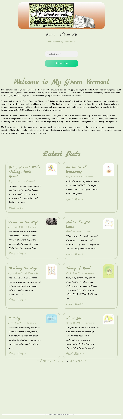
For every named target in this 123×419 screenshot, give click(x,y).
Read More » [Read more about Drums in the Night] (17, 254)
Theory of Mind (78, 268)
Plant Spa (74, 318)
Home (50, 34)
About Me (69, 34)
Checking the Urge (23, 268)
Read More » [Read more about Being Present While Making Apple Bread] (17, 208)
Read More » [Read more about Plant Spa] (75, 354)
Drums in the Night (24, 222)
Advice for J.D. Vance (78, 224)
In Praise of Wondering (76, 169)
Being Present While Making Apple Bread (24, 172)
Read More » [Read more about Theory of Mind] (75, 304)
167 (72, 361)
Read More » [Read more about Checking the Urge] (17, 300)
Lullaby (14, 318)
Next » (81, 361)
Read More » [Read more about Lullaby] (17, 354)
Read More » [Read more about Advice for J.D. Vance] (75, 254)
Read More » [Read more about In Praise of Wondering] (75, 199)
